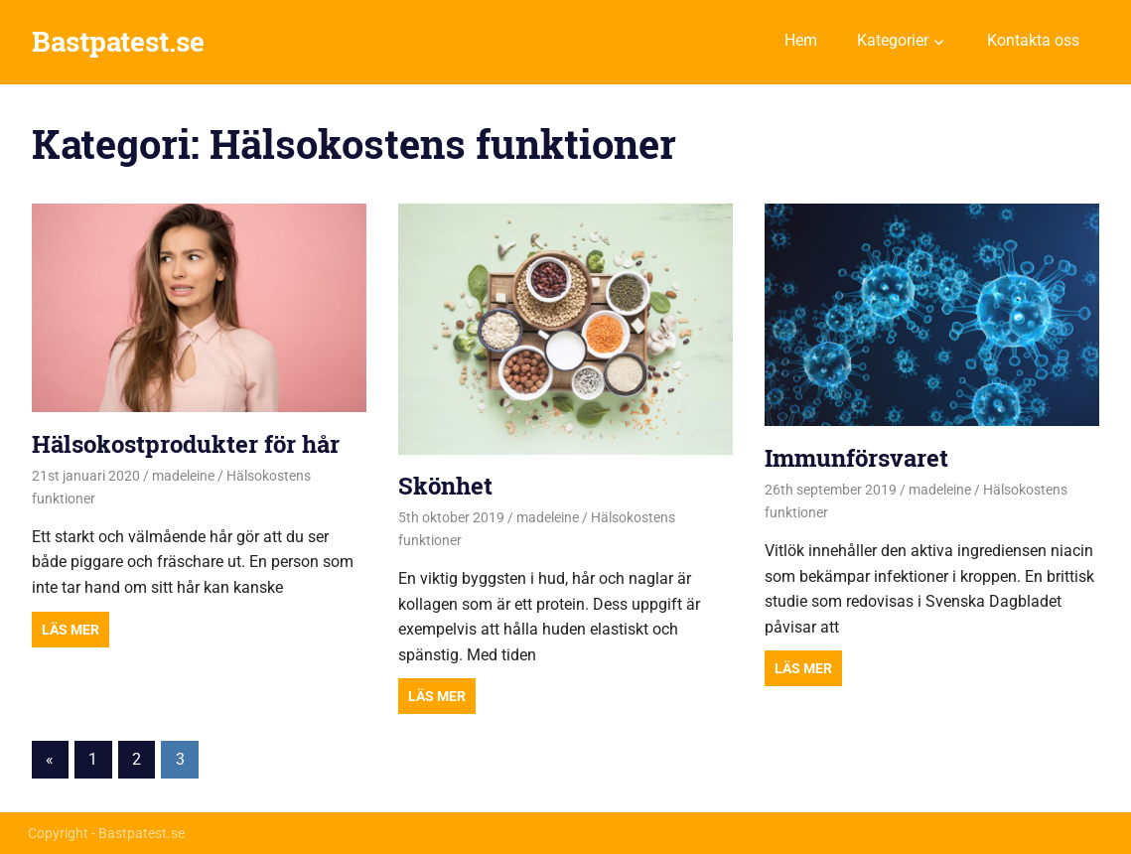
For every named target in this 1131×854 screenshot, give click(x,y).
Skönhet (445, 485)
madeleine (183, 476)
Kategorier (892, 40)
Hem (800, 40)
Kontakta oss (1033, 40)
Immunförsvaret (856, 458)
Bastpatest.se (118, 41)
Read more (70, 629)
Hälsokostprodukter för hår (186, 444)
